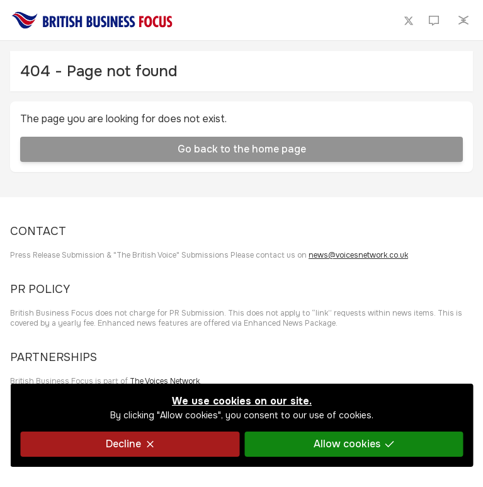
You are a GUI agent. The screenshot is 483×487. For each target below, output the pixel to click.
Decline (130, 443)
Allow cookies (353, 443)
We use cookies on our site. (242, 401)
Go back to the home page (242, 149)
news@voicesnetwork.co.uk (358, 255)
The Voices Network (165, 381)
